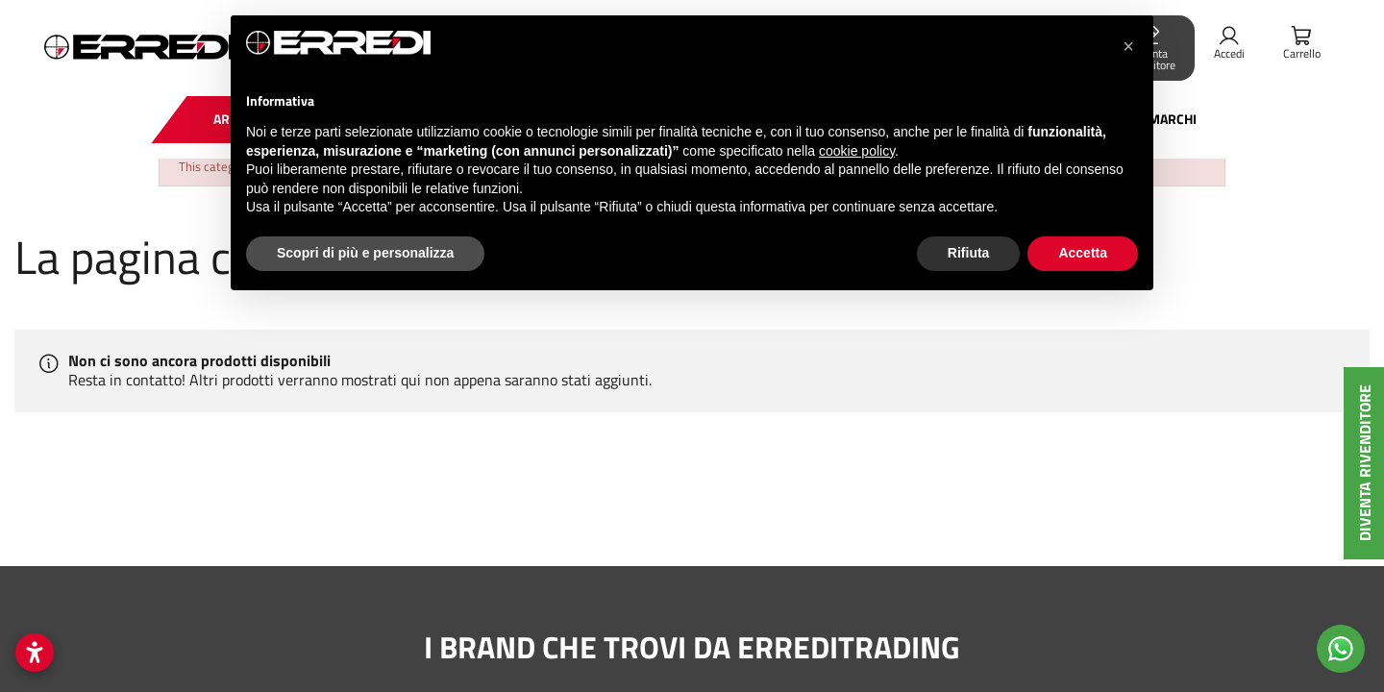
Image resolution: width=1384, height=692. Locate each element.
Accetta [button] (1082, 252)
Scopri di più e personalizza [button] (365, 252)
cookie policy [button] (857, 151)
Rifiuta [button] (969, 252)
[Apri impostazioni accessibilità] (34, 652)
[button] (1128, 46)
